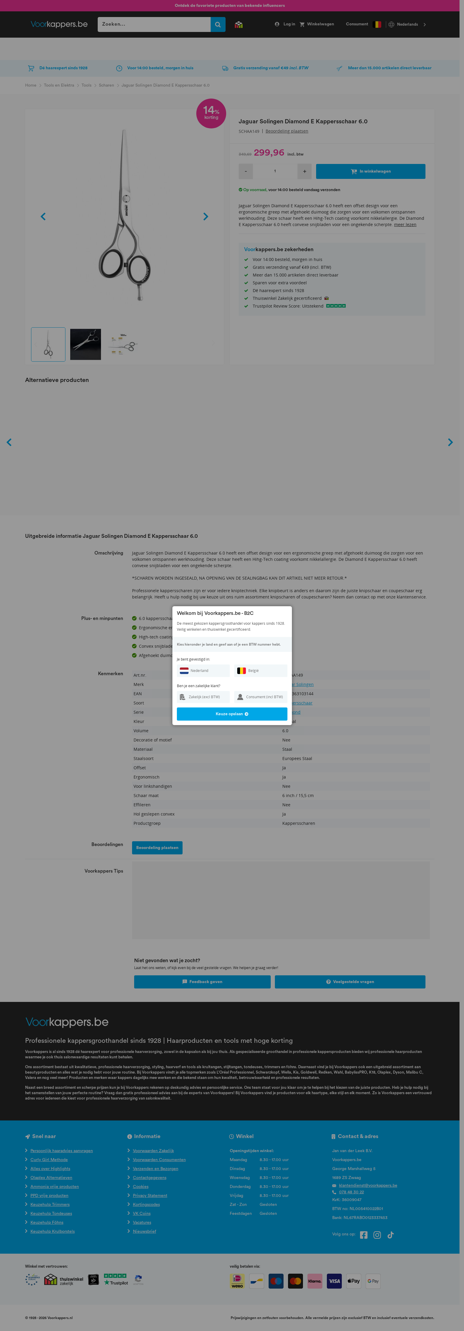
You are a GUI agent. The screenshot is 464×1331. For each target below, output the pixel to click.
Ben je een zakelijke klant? (198, 685)
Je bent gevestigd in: (193, 659)
